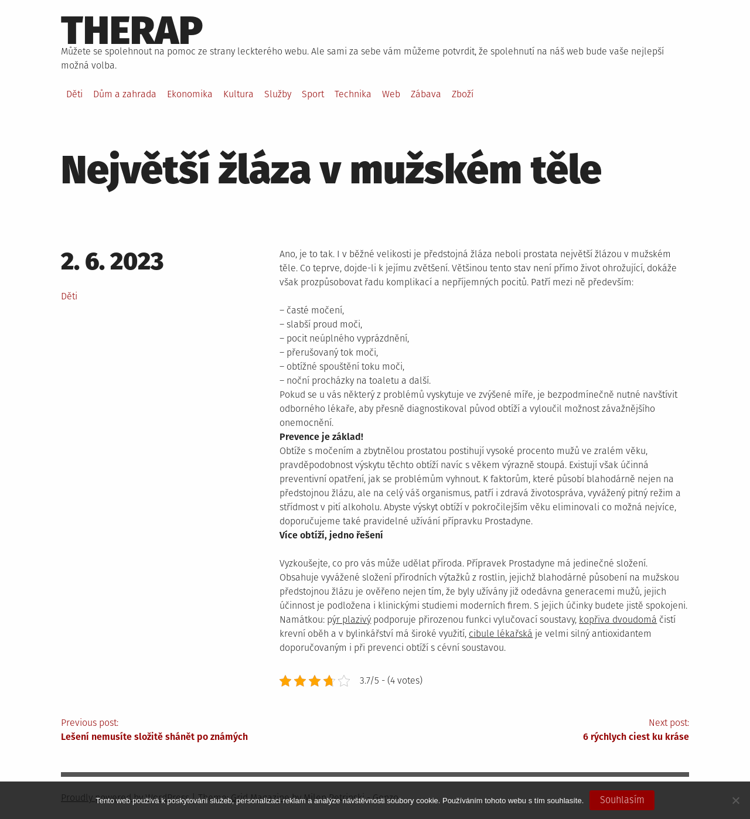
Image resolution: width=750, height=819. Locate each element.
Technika (353, 94)
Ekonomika (190, 94)
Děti (74, 94)
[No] (735, 800)
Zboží (462, 94)
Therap (132, 30)
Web (391, 94)
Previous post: (218, 730)
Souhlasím (622, 800)
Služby (277, 94)
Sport (313, 94)
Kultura (238, 94)
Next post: (532, 730)
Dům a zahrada (124, 94)
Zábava (426, 94)
